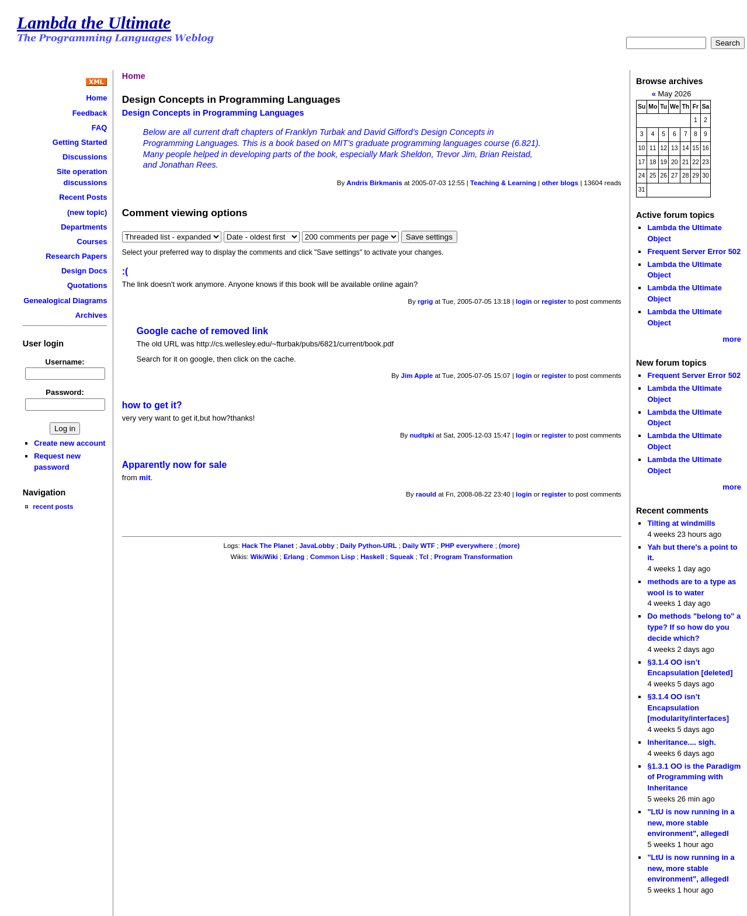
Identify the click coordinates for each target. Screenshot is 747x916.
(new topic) (87, 212)
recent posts (53, 506)
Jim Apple (417, 375)
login (524, 301)
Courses (92, 241)
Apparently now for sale (174, 465)
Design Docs (84, 270)
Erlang (293, 556)
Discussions (84, 156)
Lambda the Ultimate (94, 23)
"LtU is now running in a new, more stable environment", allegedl (690, 822)
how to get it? (152, 405)
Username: (65, 362)
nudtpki (422, 435)
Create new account (69, 443)
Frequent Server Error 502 (694, 251)
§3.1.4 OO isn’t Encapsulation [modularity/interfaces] (688, 707)
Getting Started (80, 142)
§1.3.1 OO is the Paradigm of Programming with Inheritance (694, 777)
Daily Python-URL (368, 545)
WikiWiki (264, 556)
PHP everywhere (466, 545)
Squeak (402, 556)
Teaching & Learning (503, 182)
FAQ (99, 127)
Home (96, 97)
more (731, 339)
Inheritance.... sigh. (681, 742)
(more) (509, 545)
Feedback (89, 113)
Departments (84, 227)
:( (125, 271)
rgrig (425, 301)
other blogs (559, 182)
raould (426, 494)
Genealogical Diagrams (65, 300)
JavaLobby (316, 545)
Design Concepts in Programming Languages (213, 112)
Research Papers (76, 256)
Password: (65, 392)
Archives (91, 315)
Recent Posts (83, 197)
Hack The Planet (268, 545)
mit (144, 477)
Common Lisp (332, 556)
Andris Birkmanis (374, 182)
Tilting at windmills (681, 523)
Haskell (372, 556)
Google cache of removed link (202, 331)
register (553, 301)
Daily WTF (418, 545)
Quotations (87, 285)
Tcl (424, 556)
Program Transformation (473, 556)
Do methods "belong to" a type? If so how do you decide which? (694, 627)
